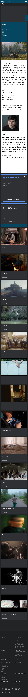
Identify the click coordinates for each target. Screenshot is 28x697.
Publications (4, 637)
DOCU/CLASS (18, 647)
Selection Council (5, 662)
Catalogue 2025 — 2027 (20, 673)
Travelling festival (6, 676)
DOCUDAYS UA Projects (4, 674)
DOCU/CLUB (3, 677)
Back (3, 20)
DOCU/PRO (17, 641)
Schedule (3, 650)
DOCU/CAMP (18, 681)
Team (2, 663)
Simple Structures (19, 646)
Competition (18, 637)
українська (9, 1)
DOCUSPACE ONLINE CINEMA (14, 199)
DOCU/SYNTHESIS (19, 643)
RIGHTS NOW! (18, 640)
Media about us (18, 660)
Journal (3, 635)
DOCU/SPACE (4, 679)
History (3, 669)
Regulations (4, 660)
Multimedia (17, 663)
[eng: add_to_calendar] (24, 177)
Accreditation (18, 662)
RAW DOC (17, 654)
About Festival (5, 659)
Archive (3, 671)
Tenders (3, 668)
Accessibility (4, 666)
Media (16, 659)
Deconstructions (19, 644)
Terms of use (4, 681)
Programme (18, 635)
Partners (3, 665)
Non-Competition (19, 638)
